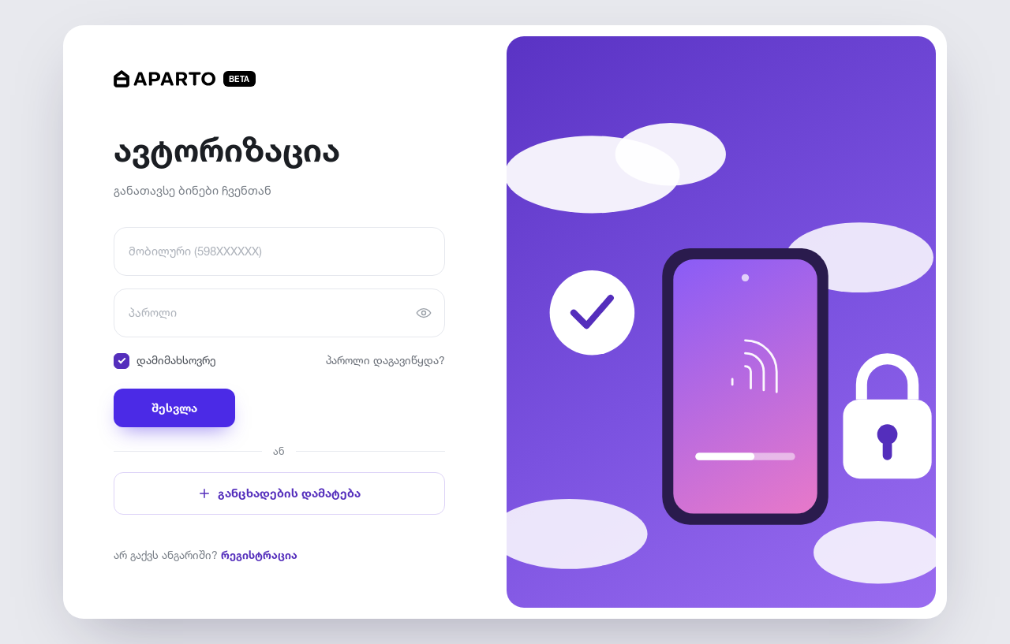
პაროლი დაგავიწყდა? (385, 360)
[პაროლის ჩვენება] (423, 313)
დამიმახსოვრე (165, 361)
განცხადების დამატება (279, 493)
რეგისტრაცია (259, 554)
